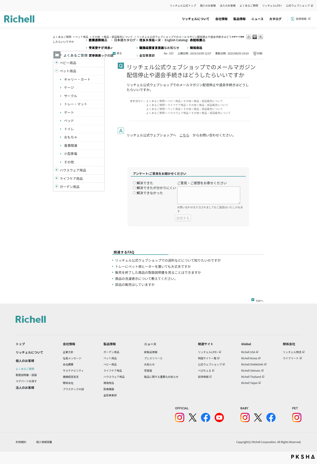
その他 (96, 37)
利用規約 (21, 442)
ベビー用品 (68, 62)
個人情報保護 (44, 442)
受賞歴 (148, 370)
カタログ (275, 19)
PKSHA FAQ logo (303, 457)
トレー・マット (75, 104)
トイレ (69, 129)
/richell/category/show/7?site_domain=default (57, 170)
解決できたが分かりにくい (156, 187)
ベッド (69, 120)
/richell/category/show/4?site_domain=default (57, 71)
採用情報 (301, 18)
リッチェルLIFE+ (272, 5)
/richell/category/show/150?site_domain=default (57, 186)
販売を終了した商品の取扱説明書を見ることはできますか (158, 272)
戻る (119, 53)
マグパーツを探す (26, 381)
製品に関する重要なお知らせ (161, 376)
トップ (20, 344)
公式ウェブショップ (298, 5)
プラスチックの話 (73, 389)
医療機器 (108, 389)
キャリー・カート (77, 79)
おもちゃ (70, 137)
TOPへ (260, 300)
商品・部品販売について (118, 37)
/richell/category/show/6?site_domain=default (57, 178)
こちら (184, 135)
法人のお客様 (228, 5)
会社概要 (68, 364)
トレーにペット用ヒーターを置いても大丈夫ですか (153, 266)
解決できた (144, 183)
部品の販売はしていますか (135, 284)
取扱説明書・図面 (26, 375)
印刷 (259, 53)
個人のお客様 (208, 5)
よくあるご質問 (249, 5)
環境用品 (108, 383)
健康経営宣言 (71, 376)
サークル (70, 95)
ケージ (69, 87)
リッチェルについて (196, 19)
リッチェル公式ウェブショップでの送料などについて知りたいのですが (168, 260)
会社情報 (221, 19)
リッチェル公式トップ (183, 5)
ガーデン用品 (69, 186)
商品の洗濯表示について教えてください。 (146, 278)
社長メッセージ (72, 358)
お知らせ (149, 364)
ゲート (69, 112)
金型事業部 (110, 395)
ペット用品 (81, 37)
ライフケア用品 (71, 178)
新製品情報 (150, 352)
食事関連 (70, 145)
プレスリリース (153, 358)
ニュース (257, 19)
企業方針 (68, 352)
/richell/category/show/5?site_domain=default (57, 62)
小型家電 (70, 153)
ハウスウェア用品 (73, 170)
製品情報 (239, 19)
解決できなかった (149, 192)
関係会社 (68, 383)
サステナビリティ (73, 370)
